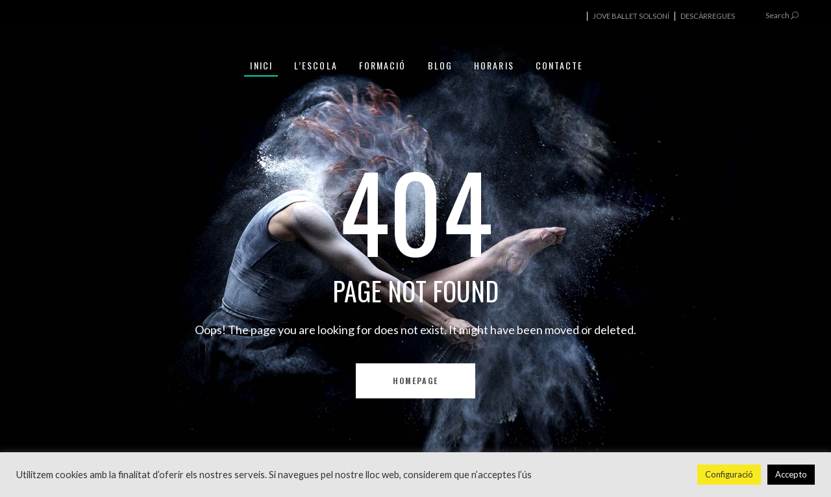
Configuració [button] (729, 474)
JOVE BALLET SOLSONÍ (631, 16)
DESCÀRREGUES (707, 16)
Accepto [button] (791, 474)
